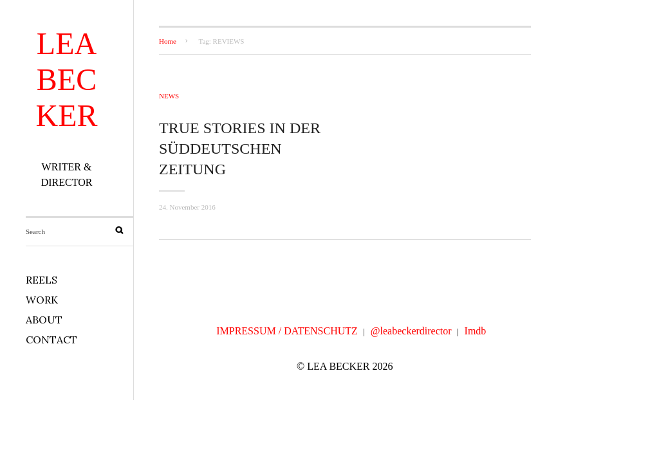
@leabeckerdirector (411, 330)
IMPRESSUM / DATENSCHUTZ (287, 330)
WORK (42, 299)
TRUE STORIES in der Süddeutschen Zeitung (239, 148)
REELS (41, 279)
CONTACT (51, 339)
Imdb (476, 330)
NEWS (169, 96)
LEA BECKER (67, 79)
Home (167, 41)
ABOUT (44, 319)
